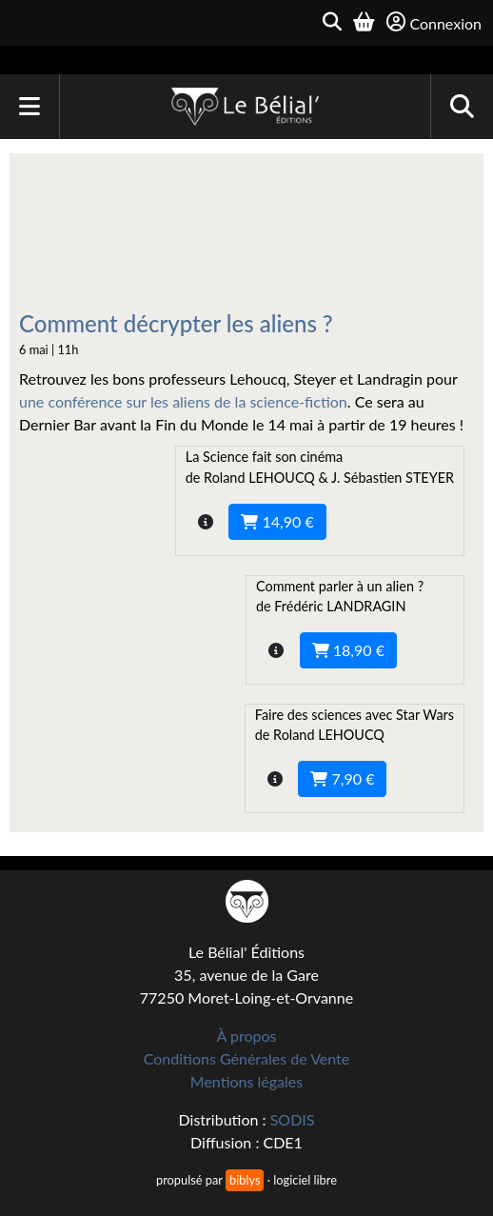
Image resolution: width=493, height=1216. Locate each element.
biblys (244, 1179)
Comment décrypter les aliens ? (176, 323)
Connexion (434, 22)
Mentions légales (246, 1081)
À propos (247, 1036)
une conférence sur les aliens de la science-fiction (183, 401)
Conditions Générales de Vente (247, 1058)
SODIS (292, 1119)
